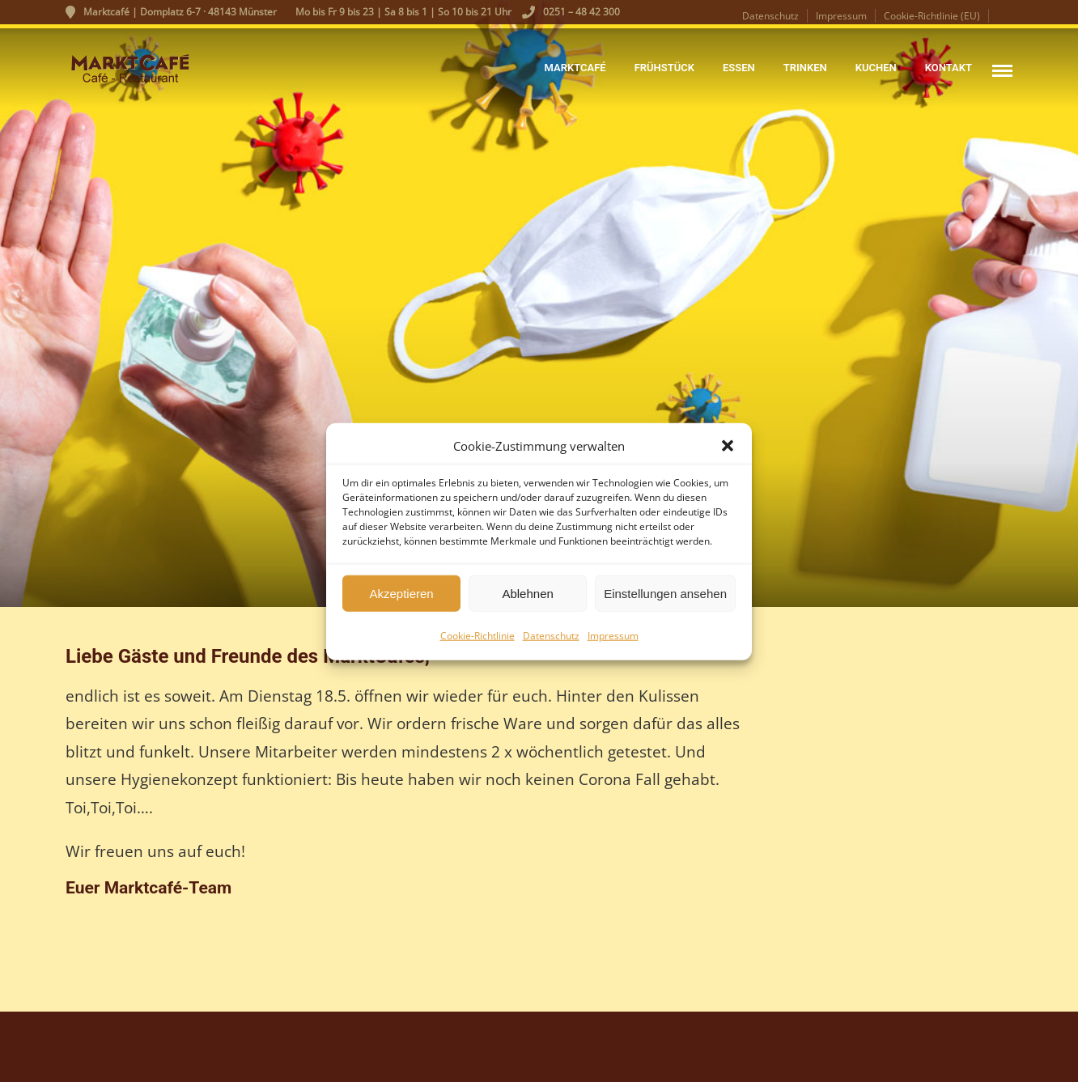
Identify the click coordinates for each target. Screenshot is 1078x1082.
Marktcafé (574, 68)
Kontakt (948, 68)
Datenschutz (551, 644)
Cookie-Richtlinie (477, 644)
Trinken (805, 68)
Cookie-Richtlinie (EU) (932, 16)
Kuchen (876, 68)
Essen (739, 68)
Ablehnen (527, 601)
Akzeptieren (401, 601)
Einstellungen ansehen (665, 601)
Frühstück (664, 68)
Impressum (613, 644)
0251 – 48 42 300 (571, 12)
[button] (727, 454)
